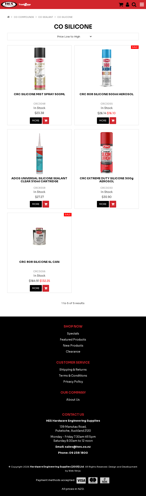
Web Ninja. (74, 470)
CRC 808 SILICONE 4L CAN (39, 262)
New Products (73, 345)
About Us (73, 399)
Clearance (73, 351)
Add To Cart (45, 120)
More (35, 120)
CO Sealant (45, 17)
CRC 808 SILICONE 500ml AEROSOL (107, 94)
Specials (73, 333)
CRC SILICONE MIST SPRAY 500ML (39, 94)
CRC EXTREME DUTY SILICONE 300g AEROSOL (106, 179)
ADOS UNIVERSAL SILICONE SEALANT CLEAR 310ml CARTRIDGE (39, 179)
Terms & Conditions (73, 375)
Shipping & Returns (73, 369)
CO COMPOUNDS (24, 17)
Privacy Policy (73, 381)
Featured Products (73, 339)
